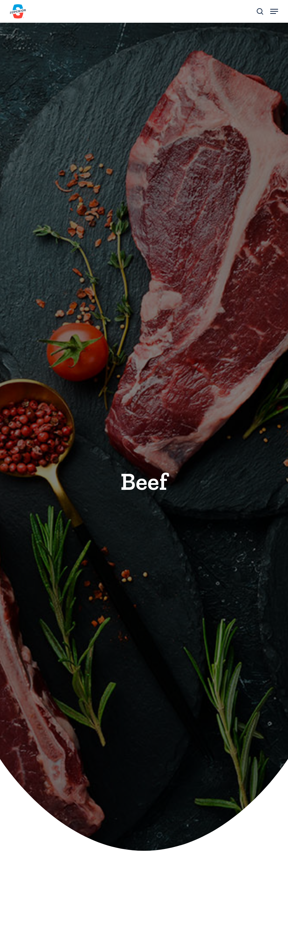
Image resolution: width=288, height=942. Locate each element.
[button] (274, 11)
